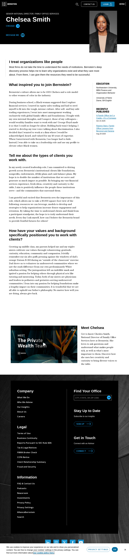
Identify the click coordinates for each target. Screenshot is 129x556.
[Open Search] (77, 4)
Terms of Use (24, 433)
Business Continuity (27, 438)
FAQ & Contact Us (26, 483)
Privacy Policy (24, 502)
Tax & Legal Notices (27, 447)
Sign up (80, 423)
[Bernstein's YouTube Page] (81, 542)
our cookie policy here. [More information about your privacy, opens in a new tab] (43, 553)
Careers (21, 416)
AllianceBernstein (26, 512)
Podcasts (21, 488)
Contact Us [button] (89, 4)
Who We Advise (25, 402)
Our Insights (23, 407)
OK (114, 549)
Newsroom (22, 493)
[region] (64, 549)
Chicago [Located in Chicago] (10, 25)
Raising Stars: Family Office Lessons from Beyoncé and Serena (105, 128)
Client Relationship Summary (31, 462)
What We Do (23, 397)
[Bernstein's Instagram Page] (56, 542)
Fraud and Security (26, 466)
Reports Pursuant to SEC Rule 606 (34, 442)
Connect (81, 451)
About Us (21, 411)
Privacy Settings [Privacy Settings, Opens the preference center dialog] (98, 549)
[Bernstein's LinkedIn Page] (48, 542)
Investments (23, 497)
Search (20, 517)
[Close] (125, 549)
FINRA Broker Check (27, 452)
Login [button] (105, 4)
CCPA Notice (23, 457)
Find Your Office (87, 391)
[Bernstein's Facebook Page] (73, 542)
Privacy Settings (25, 507)
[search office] (109, 397)
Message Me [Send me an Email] (15, 34)
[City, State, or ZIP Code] (93, 397)
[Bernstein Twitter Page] (64, 542)
